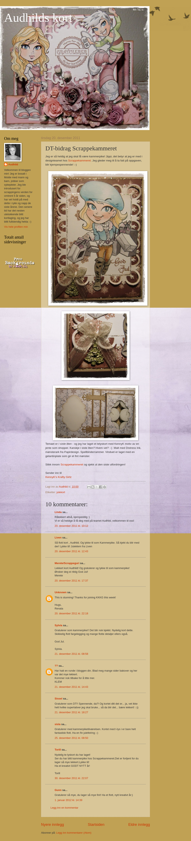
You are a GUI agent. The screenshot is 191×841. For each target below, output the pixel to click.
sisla (58, 724)
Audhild (13, 164)
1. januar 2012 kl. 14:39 (68, 800)
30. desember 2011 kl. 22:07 (71, 778)
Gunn (58, 790)
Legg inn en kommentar (64, 807)
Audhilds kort (38, 17)
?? (56, 665)
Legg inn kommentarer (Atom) (73, 832)
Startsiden (96, 825)
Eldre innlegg (139, 825)
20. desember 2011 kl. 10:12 (71, 525)
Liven (58, 537)
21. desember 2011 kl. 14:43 (71, 686)
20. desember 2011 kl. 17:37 (71, 580)
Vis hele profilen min (16, 226)
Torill (58, 749)
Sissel (58, 698)
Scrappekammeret (79, 160)
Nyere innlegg (52, 825)
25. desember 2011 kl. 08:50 (71, 737)
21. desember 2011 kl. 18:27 (71, 712)
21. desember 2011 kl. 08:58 (71, 653)
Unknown (61, 592)
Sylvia (58, 625)
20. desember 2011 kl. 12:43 (71, 551)
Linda (58, 512)
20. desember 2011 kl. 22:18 (71, 613)
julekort (60, 492)
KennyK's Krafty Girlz (58, 477)
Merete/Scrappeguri (67, 563)
